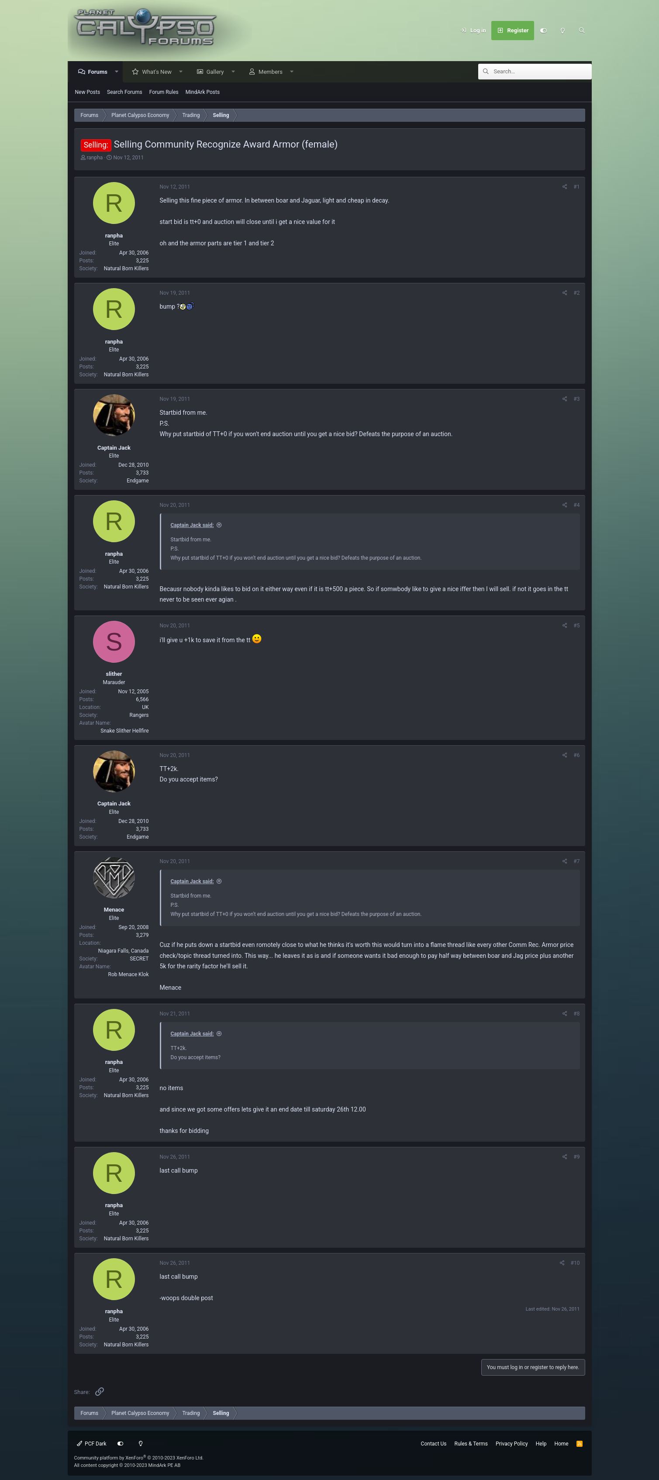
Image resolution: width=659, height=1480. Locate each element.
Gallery (217, 72)
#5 (576, 626)
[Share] (564, 187)
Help (541, 1444)
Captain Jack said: (192, 526)
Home (561, 1444)
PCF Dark (92, 1444)
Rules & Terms (471, 1444)
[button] (119, 72)
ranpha (94, 158)
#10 (575, 1263)
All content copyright (127, 1465)
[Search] (582, 30)
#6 (576, 756)
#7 (576, 862)
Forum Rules (164, 92)
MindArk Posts (203, 92)
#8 (576, 1014)
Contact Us (434, 1444)
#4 (576, 506)
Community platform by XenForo (139, 1458)
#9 (576, 1157)
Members (273, 72)
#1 (576, 187)
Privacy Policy (512, 1444)
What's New (159, 72)
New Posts (87, 92)
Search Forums (124, 92)
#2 (576, 293)
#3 (576, 399)
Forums (100, 72)
